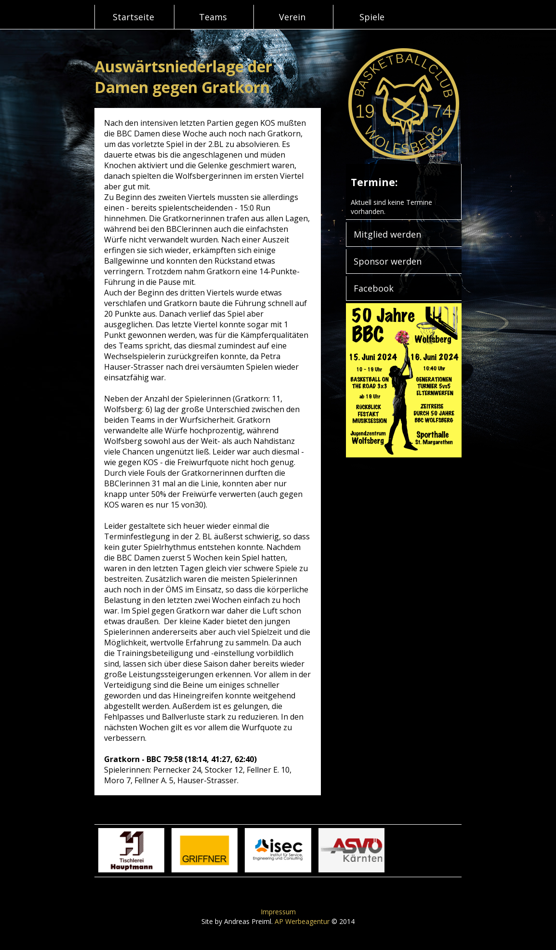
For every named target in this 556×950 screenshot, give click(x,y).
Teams (213, 17)
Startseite (133, 17)
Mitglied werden (387, 234)
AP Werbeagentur (302, 921)
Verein (292, 17)
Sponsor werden (388, 261)
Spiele (371, 17)
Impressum (278, 911)
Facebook (374, 288)
